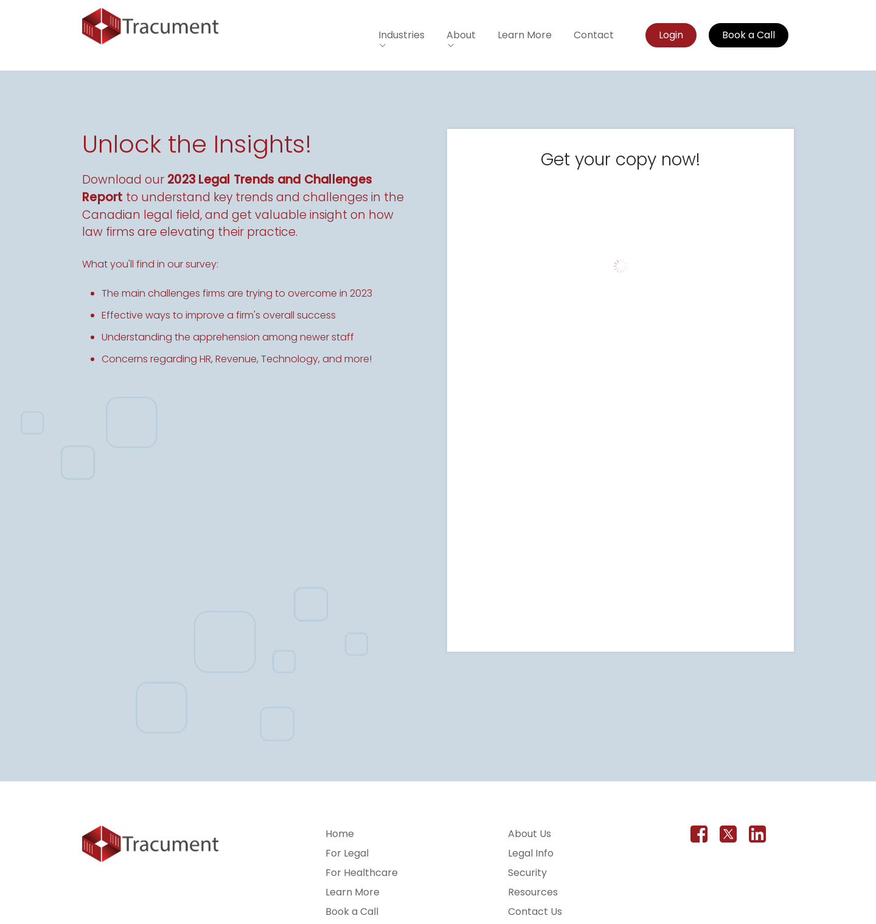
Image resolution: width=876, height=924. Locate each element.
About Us (529, 834)
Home (339, 834)
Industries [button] (402, 35)
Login (671, 35)
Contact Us (535, 912)
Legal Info (531, 853)
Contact (594, 35)
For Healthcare (361, 873)
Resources (533, 892)
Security (527, 873)
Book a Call (749, 35)
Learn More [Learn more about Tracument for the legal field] (525, 35)
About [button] (461, 35)
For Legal (347, 853)
